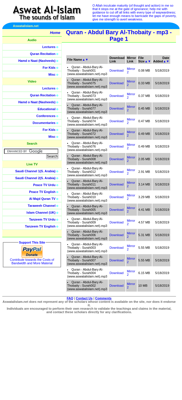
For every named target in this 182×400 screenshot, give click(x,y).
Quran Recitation (43, 53)
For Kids (49, 67)
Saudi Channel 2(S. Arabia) (35, 178)
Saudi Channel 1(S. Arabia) (35, 171)
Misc (52, 74)
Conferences (46, 116)
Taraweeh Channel (41, 205)
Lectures (48, 47)
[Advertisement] (155, 129)
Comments (103, 298)
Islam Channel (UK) (40, 212)
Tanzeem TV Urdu (42, 219)
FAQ (70, 298)
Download (116, 70)
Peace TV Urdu (44, 185)
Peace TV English (42, 192)
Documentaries (44, 123)
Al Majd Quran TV (42, 198)
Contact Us (84, 298)
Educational (46, 109)
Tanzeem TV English (40, 226)
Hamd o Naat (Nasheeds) (37, 60)
